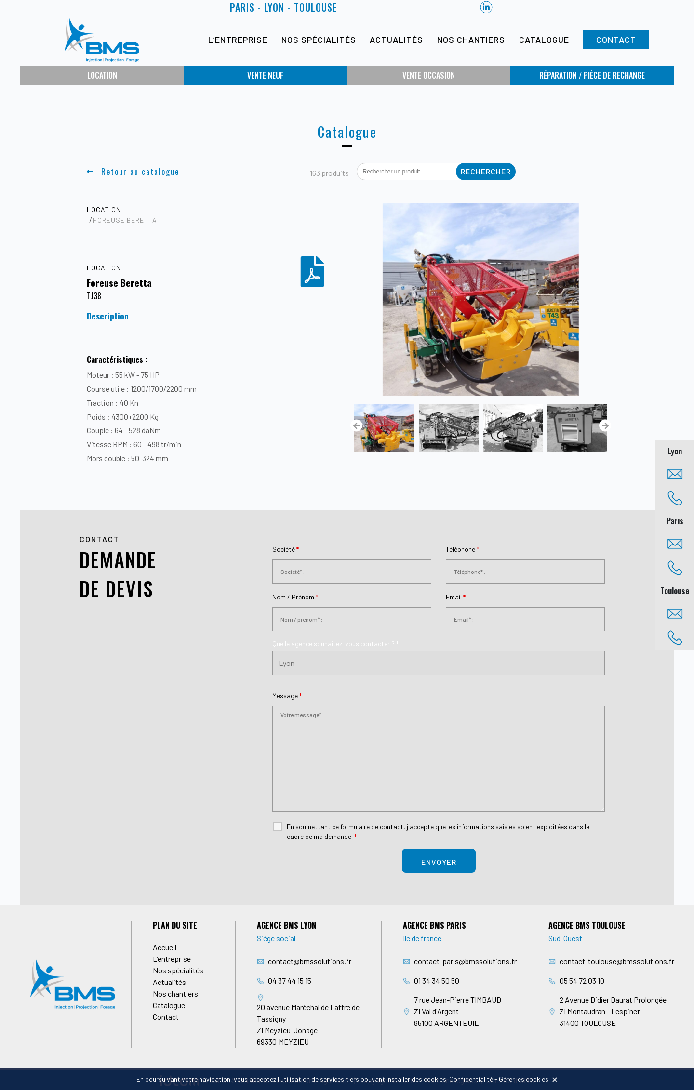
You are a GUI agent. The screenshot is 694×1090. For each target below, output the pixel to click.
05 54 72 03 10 (582, 980)
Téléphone (462, 549)
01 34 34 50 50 (436, 980)
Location (102, 75)
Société (285, 549)
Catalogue (544, 39)
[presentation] (356, 426)
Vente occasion (428, 75)
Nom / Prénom (295, 597)
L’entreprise (237, 39)
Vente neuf (265, 75)
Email (456, 597)
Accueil (164, 947)
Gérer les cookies (523, 1079)
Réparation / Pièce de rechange (592, 75)
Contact (616, 39)
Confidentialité (471, 1079)
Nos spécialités (318, 39)
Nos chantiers (471, 39)
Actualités (396, 39)
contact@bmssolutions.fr (309, 961)
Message (287, 695)
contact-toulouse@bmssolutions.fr (617, 961)
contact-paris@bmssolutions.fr (465, 961)
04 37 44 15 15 (289, 980)
